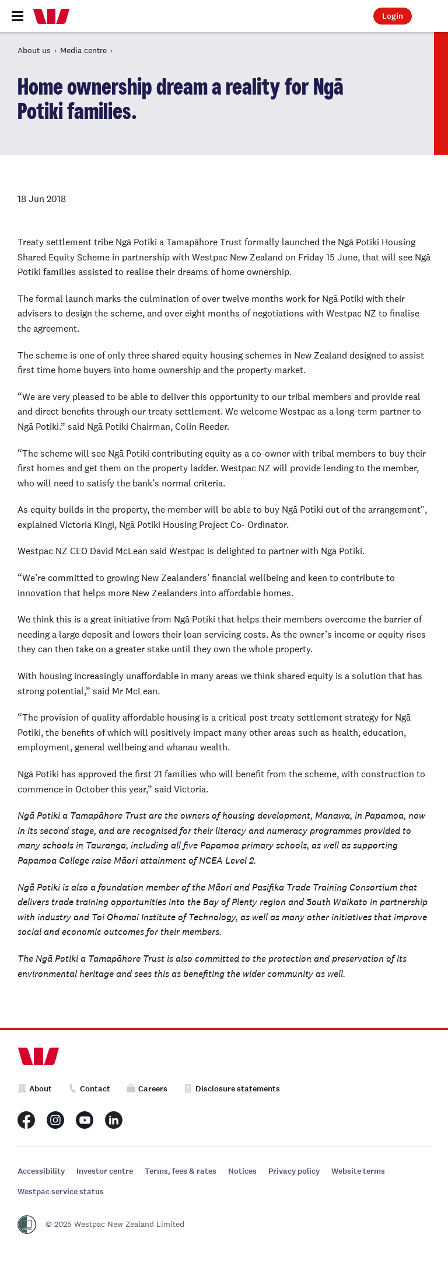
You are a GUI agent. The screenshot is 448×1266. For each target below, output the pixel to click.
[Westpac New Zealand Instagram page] (55, 1120)
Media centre (83, 50)
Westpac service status (61, 1191)
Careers (147, 1088)
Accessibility (41, 1171)
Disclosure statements (232, 1088)
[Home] (51, 16)
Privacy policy (294, 1171)
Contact (89, 1088)
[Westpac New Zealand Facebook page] (26, 1120)
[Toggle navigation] (17, 16)
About (35, 1088)
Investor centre (104, 1171)
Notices (242, 1171)
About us (34, 50)
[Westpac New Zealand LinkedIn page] (114, 1120)
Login (392, 16)
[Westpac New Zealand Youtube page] (84, 1120)
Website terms (358, 1171)
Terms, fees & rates (180, 1171)
